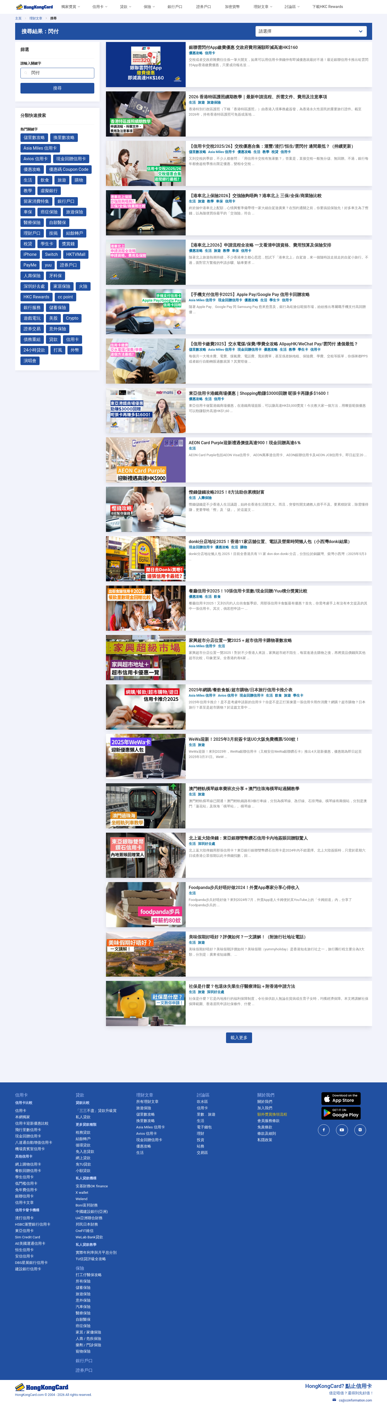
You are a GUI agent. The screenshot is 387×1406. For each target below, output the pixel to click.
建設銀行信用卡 (28, 1269)
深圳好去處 (34, 286)
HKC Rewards (36, 296)
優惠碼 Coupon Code (68, 169)
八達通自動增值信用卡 (33, 1142)
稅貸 (28, 243)
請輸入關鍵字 (30, 63)
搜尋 (57, 88)
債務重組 (32, 339)
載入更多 (239, 1037)
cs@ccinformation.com (352, 1400)
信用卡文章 (24, 1202)
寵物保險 (83, 1351)
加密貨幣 (232, 7)
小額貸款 (83, 1170)
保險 (147, 7)
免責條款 (264, 1127)
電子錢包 (204, 1127)
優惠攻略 (32, 169)
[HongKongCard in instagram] (360, 1130)
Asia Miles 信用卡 (40, 148)
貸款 (123, 7)
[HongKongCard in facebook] (324, 1130)
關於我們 (264, 1101)
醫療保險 (32, 222)
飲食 (45, 180)
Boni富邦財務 (87, 1205)
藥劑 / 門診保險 (88, 1345)
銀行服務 (32, 307)
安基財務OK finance (92, 1186)
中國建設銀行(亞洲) (92, 1211)
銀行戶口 (175, 7)
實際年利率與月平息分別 (96, 1252)
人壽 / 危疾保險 (88, 1338)
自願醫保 (57, 222)
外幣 (75, 350)
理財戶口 (32, 233)
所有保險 (83, 1281)
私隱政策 (264, 1140)
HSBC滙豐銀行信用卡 (32, 1224)
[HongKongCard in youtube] (342, 1130)
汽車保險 (83, 1307)
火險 (83, 286)
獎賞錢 (68, 243)
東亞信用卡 (24, 1231)
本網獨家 (22, 1117)
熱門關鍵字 (29, 129)
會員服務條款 (268, 1121)
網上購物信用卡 (28, 1164)
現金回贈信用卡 (71, 158)
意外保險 (57, 328)
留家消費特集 (36, 201)
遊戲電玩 (32, 318)
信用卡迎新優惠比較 (32, 1123)
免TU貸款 (83, 1164)
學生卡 (47, 243)
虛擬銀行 (49, 190)
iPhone (30, 254)
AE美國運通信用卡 (30, 1243)
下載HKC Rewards (327, 7)
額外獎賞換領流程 (272, 1114)
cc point (65, 296)
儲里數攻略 (34, 137)
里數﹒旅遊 (206, 1114)
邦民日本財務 (87, 1224)
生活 (28, 180)
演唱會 (30, 360)
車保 (28, 211)
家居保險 (61, 286)
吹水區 (202, 1101)
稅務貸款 (83, 1132)
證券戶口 (203, 7)
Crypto (72, 318)
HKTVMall (76, 254)
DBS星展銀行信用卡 (31, 1262)
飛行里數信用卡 (28, 1130)
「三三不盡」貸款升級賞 (96, 1110)
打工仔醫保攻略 (89, 1275)
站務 (200, 1146)
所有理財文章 (147, 1101)
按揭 (53, 233)
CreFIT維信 (85, 1231)
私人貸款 (83, 1117)
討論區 (290, 7)
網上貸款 (83, 1158)
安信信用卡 (24, 1256)
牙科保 (55, 275)
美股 (53, 318)
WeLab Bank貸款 (89, 1237)
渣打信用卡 (24, 1218)
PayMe (30, 265)
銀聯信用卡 (24, 1196)
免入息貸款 (85, 1151)
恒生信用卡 (24, 1250)
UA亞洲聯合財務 (89, 1218)
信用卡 (98, 7)
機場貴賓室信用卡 (30, 1149)
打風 (58, 350)
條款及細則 (266, 1133)
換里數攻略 (64, 137)
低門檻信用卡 (26, 1183)
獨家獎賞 (68, 7)
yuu (48, 265)
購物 (79, 180)
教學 (28, 190)
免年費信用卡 (26, 1190)
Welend (82, 1199)
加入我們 (264, 1108)
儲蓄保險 (57, 307)
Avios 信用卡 (36, 158)
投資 (200, 1140)
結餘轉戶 (74, 233)
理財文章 (261, 7)
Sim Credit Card (27, 1237)
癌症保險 (49, 211)
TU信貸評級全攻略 (91, 1259)
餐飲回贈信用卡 (28, 1170)
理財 (200, 1133)
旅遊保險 (74, 211)
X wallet (82, 1192)
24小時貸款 (34, 350)
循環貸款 (83, 1145)
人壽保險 (32, 275)
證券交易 (32, 328)
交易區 (202, 1152)
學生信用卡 (24, 1177)
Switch (51, 254)
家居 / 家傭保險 (88, 1332)
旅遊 (62, 180)
